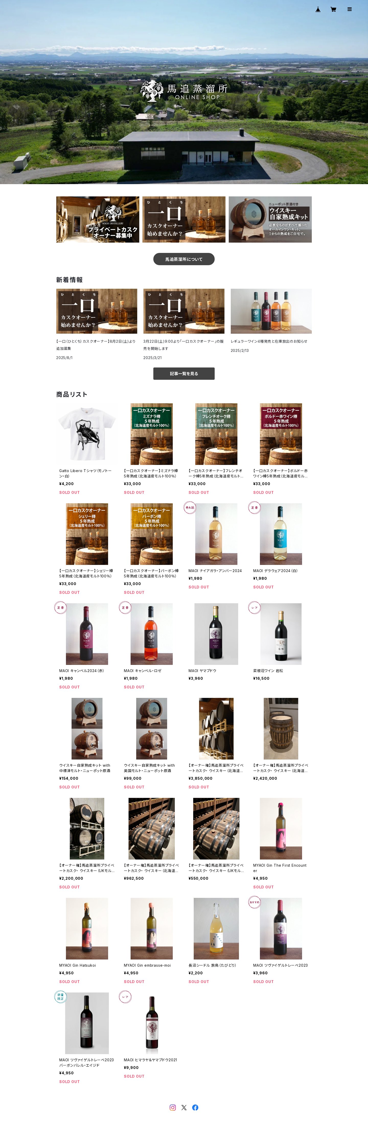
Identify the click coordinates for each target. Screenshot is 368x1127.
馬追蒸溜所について (184, 259)
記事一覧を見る (184, 373)
